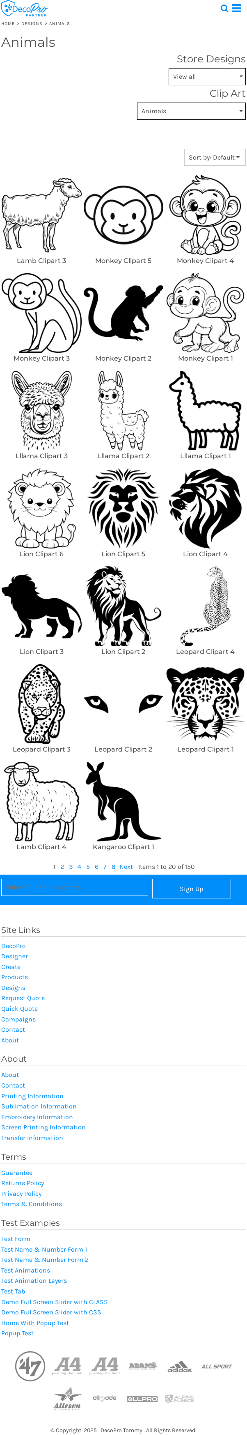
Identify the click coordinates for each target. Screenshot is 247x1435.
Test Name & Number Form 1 (44, 1249)
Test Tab (13, 1291)
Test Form (15, 1239)
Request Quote (23, 998)
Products (14, 977)
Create (11, 967)
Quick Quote (19, 1008)
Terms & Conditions (31, 1204)
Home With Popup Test (35, 1323)
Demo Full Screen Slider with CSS (51, 1312)
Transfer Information (32, 1138)
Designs (32, 23)
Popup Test (17, 1333)
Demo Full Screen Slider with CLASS (54, 1302)
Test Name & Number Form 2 (45, 1260)
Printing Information (32, 1096)
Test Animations (25, 1270)
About (10, 1040)
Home (8, 23)
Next (126, 867)
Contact (13, 1029)
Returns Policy (22, 1183)
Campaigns (18, 1019)
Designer (14, 956)
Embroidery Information (37, 1117)
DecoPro (13, 946)
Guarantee (16, 1173)
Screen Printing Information (43, 1127)
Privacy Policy (21, 1193)
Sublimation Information (39, 1106)
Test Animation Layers (34, 1280)
